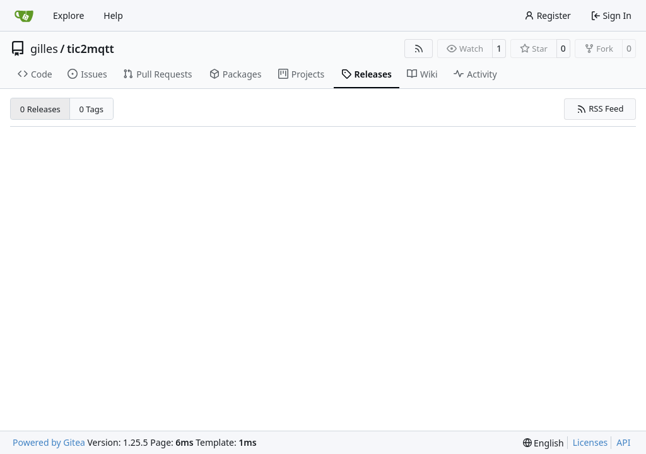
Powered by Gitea (49, 442)
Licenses (590, 442)
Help (113, 15)
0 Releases (40, 109)
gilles (44, 48)
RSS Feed (600, 108)
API (623, 442)
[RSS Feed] (418, 48)
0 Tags (91, 109)
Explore (68, 15)
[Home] (24, 15)
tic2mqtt (90, 48)
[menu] (543, 443)
